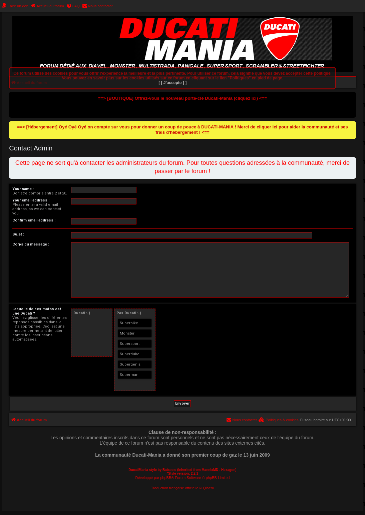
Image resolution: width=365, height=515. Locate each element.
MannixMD (210, 470)
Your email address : (30, 200)
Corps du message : (30, 244)
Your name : (23, 189)
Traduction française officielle (174, 488)
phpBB (165, 478)
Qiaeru (208, 488)
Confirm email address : (33, 220)
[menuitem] (15, 6)
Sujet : (18, 234)
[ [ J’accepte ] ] (172, 82)
